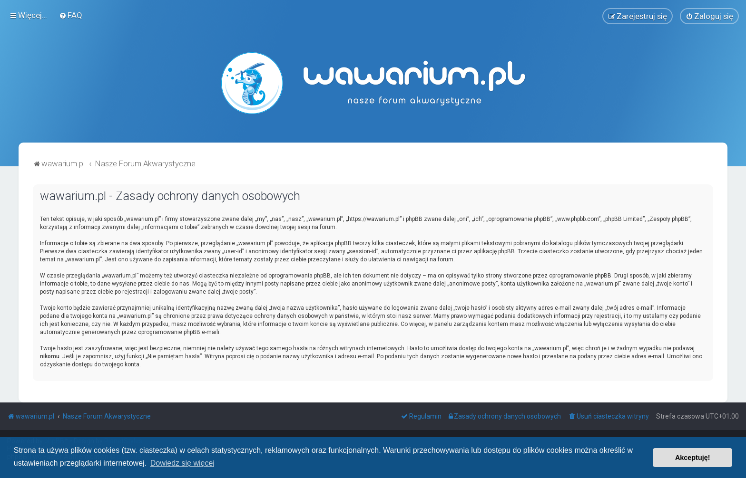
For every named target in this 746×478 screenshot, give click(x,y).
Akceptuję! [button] (692, 457)
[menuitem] (71, 15)
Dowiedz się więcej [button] (182, 463)
